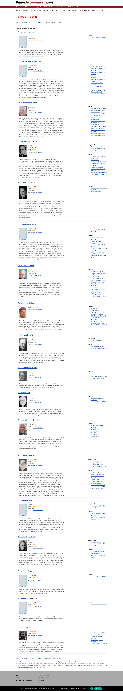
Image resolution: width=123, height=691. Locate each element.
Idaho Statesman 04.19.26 (98, 191)
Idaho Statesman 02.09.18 (98, 133)
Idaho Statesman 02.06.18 (98, 121)
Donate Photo (22, 47)
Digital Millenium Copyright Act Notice (25, 680)
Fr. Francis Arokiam (26, 32)
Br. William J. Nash (25, 500)
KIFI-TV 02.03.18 (95, 112)
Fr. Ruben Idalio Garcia (27, 224)
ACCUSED (25, 10)
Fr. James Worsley (25, 627)
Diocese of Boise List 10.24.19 (99, 37)
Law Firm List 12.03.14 (97, 464)
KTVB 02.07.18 (95, 122)
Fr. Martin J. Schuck (26, 571)
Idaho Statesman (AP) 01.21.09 (99, 172)
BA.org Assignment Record (98, 146)
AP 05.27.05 (94, 319)
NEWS (18, 10)
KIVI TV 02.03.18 (95, 115)
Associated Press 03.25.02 (98, 90)
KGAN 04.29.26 (95, 436)
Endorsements (19, 678)
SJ (32, 145)
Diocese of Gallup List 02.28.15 (99, 466)
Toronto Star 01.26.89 (97, 472)
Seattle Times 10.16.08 (97, 167)
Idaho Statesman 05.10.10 (98, 280)
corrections (58, 22)
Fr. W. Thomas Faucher (27, 103)
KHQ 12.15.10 (94, 291)
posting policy (47, 22)
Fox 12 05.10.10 (95, 276)
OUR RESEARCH (72, 10)
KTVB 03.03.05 (95, 310)
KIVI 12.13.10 (94, 287)
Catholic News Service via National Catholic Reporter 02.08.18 (98, 129)
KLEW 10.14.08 (95, 160)
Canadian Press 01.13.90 (97, 474)
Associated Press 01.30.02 (98, 485)
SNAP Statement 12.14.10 (98, 289)
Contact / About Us (44, 675)
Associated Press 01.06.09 (98, 169)
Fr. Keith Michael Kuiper (27, 367)
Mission (17, 677)
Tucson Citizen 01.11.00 (97, 479)
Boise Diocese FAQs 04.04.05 (99, 316)
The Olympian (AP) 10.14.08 (98, 161)
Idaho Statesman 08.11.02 (98, 633)
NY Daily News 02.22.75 (97, 66)
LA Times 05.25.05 (96, 317)
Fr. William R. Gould (26, 265)
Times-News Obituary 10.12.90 (99, 376)
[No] (121, 688)
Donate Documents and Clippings (47, 678)
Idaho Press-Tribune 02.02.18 (98, 108)
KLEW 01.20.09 (95, 170)
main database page (26, 22)
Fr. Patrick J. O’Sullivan (27, 182)
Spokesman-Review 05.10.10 (98, 278)
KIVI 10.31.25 (94, 433)
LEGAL (46, 10)
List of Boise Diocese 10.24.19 (99, 348)
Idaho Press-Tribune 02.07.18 (98, 126)
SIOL (33, 36)
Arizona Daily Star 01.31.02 (98, 486)
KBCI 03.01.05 (95, 308)
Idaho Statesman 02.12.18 (98, 135)
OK (91, 688)
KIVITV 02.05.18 (95, 117)
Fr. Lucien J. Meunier (26, 455)
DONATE (94, 10)
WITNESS (62, 10)
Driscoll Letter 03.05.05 (97, 312)
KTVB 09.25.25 (95, 431)
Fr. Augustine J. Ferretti (27, 141)
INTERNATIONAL (84, 10)
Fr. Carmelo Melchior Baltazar (30, 61)
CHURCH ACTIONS (36, 10)
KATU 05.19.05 (95, 634)
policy (43, 667)
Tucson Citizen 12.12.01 (97, 481)
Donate (17, 675)
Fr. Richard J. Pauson (26, 536)
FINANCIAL (54, 10)
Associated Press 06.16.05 (98, 321)
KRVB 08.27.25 (95, 429)
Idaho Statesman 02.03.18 (98, 110)
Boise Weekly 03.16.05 (97, 314)
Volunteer (41, 680)
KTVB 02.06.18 (95, 119)
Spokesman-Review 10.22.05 (98, 271)
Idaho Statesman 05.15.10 (98, 282)
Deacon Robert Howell (27, 303)
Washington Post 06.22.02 (98, 488)
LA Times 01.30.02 (96, 483)
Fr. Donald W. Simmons (27, 598)
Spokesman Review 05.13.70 (98, 340)
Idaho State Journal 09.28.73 (98, 346)
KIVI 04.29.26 (94, 434)
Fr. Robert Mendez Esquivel (29, 420)
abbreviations (38, 22)
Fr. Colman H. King (25, 335)
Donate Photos (43, 677)
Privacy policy (98, 688)
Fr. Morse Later (24, 392)
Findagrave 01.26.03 (96, 92)
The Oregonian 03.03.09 (97, 174)
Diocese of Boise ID (38, 40)
